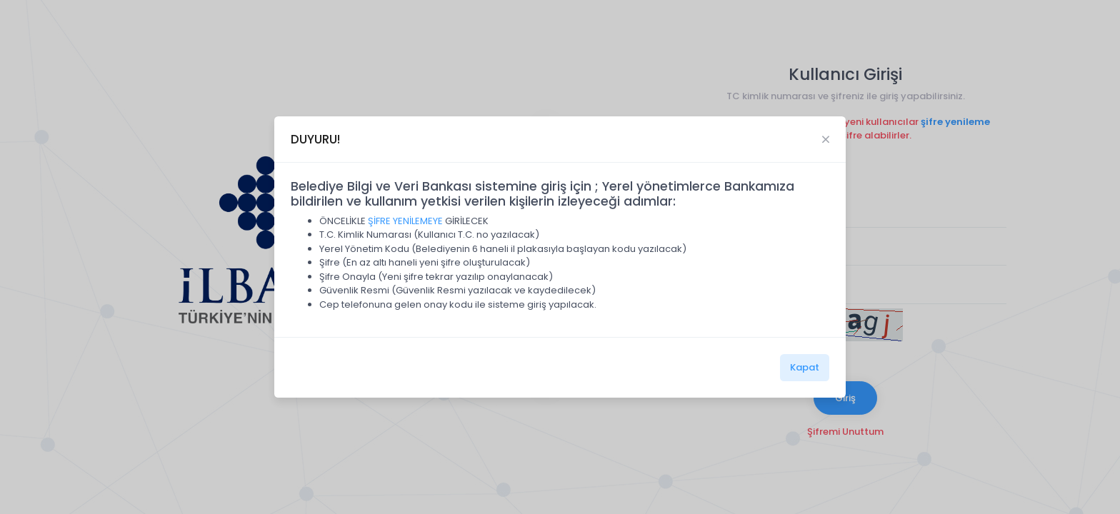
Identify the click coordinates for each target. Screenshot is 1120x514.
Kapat (804, 367)
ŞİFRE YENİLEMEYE (405, 221)
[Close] (825, 139)
